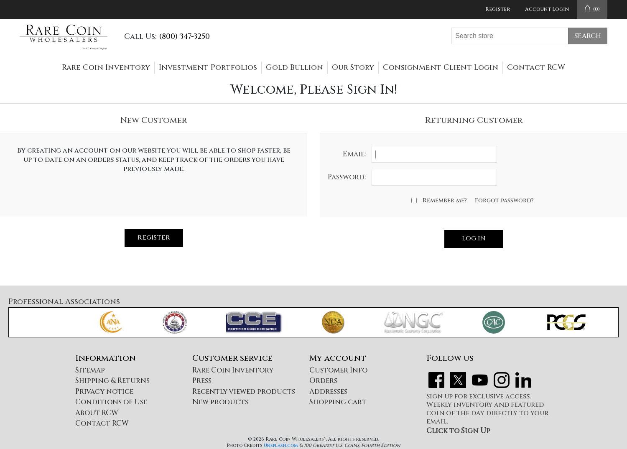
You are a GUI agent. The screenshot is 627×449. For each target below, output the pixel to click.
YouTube (480, 380)
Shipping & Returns (112, 380)
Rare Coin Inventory (106, 67)
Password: (347, 177)
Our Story (353, 67)
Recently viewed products (243, 391)
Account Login (547, 9)
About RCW (96, 413)
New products (220, 402)
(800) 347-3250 (184, 36)
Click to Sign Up (458, 431)
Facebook (436, 380)
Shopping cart (338, 402)
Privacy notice (104, 391)
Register (497, 9)
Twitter (458, 380)
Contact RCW (536, 67)
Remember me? (445, 200)
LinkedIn (523, 380)
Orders (323, 380)
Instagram (502, 380)
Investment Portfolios (208, 67)
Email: (354, 154)
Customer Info (338, 370)
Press (202, 380)
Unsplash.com (281, 445)
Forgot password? (504, 200)
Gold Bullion (294, 67)
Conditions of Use (111, 402)
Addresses (328, 391)
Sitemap (90, 370)
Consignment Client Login (440, 67)
